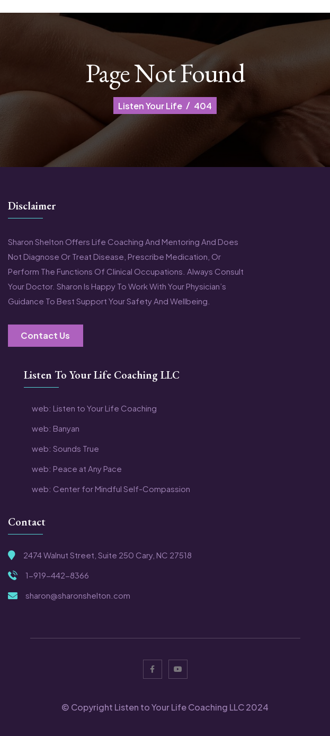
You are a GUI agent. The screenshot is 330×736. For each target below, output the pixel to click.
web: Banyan (55, 428)
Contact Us (45, 335)
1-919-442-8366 (57, 575)
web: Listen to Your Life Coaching (94, 408)
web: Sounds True (65, 448)
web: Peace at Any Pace (77, 469)
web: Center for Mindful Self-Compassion (111, 489)
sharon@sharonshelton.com (77, 595)
